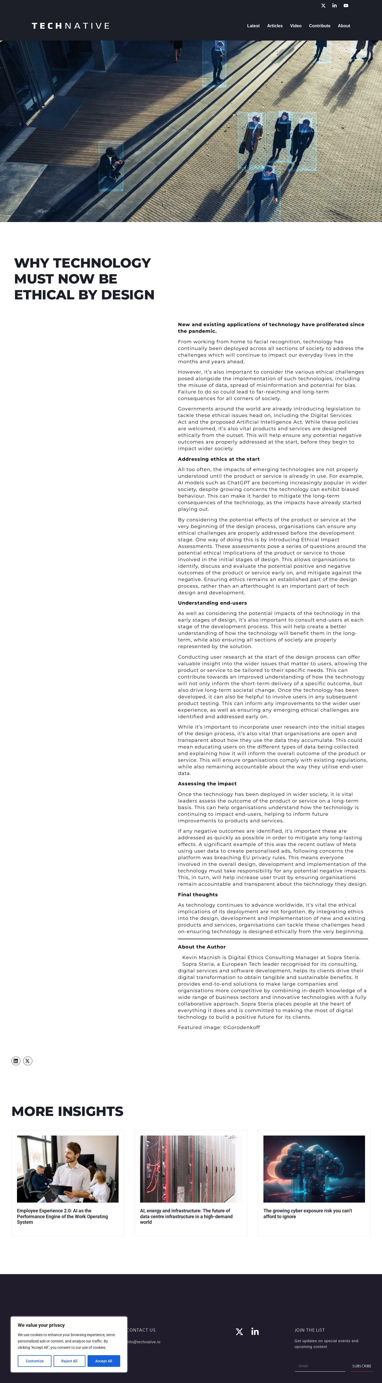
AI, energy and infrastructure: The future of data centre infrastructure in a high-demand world (186, 1216)
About (344, 26)
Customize (35, 1361)
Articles (275, 26)
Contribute (320, 26)
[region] (69, 1344)
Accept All (104, 1361)
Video (296, 26)
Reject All (70, 1361)
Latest (253, 26)
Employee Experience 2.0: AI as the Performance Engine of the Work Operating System (62, 1216)
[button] (15, 1061)
